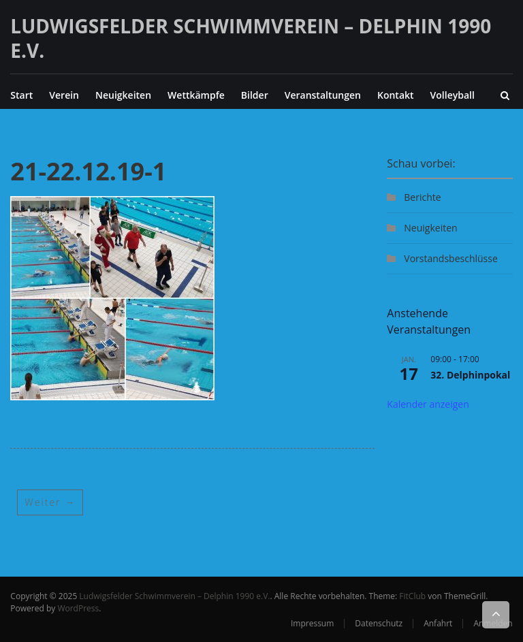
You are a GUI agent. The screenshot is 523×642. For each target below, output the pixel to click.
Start (21, 95)
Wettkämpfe (196, 95)
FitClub (412, 596)
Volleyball (452, 95)
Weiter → (50, 502)
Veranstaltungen (323, 95)
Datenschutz (378, 623)
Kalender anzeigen (428, 404)
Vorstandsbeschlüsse (450, 258)
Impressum (312, 623)
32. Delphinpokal (470, 374)
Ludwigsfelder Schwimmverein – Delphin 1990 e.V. (250, 38)
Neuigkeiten (123, 95)
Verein (64, 95)
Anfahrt (438, 623)
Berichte (422, 197)
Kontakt (395, 95)
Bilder (254, 95)
